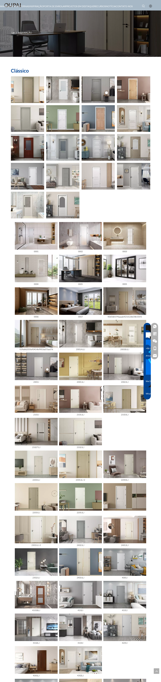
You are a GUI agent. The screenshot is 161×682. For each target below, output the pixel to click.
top (156, 671)
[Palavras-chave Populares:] (143, 6)
